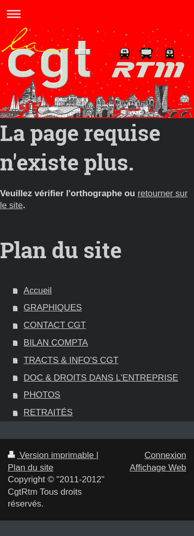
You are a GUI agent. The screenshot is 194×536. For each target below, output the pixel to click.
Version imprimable (52, 455)
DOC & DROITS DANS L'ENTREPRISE (101, 378)
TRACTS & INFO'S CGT (71, 360)
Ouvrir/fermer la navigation (97, 14)
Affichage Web (158, 467)
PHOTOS (42, 395)
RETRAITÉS (48, 412)
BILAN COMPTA (56, 343)
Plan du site (30, 467)
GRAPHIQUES (53, 307)
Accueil (38, 290)
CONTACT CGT (55, 325)
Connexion (165, 455)
